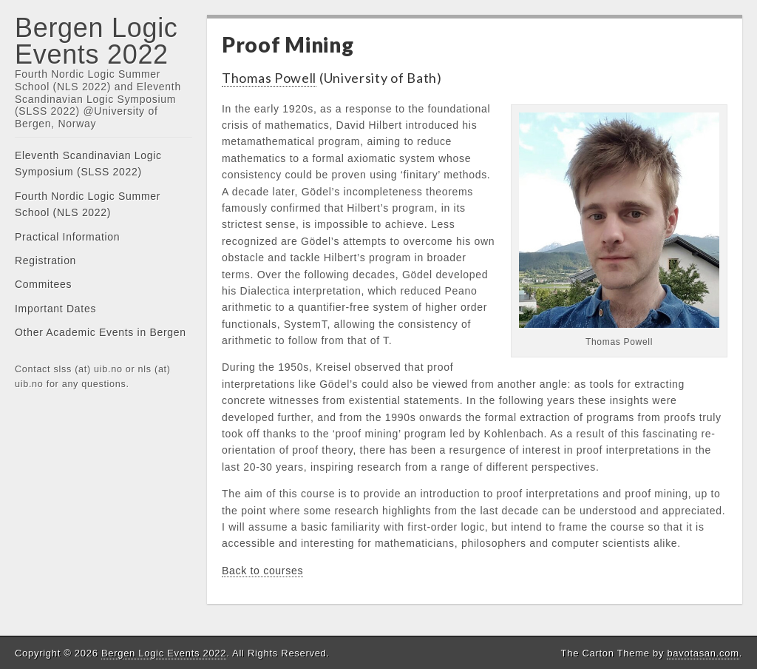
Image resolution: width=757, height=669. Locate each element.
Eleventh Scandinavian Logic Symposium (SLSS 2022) (88, 163)
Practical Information (67, 237)
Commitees (43, 284)
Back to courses (262, 570)
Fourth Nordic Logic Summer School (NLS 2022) (87, 204)
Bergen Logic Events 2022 (96, 41)
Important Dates (55, 309)
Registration (45, 260)
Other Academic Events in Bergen (100, 332)
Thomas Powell (269, 78)
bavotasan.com (703, 653)
